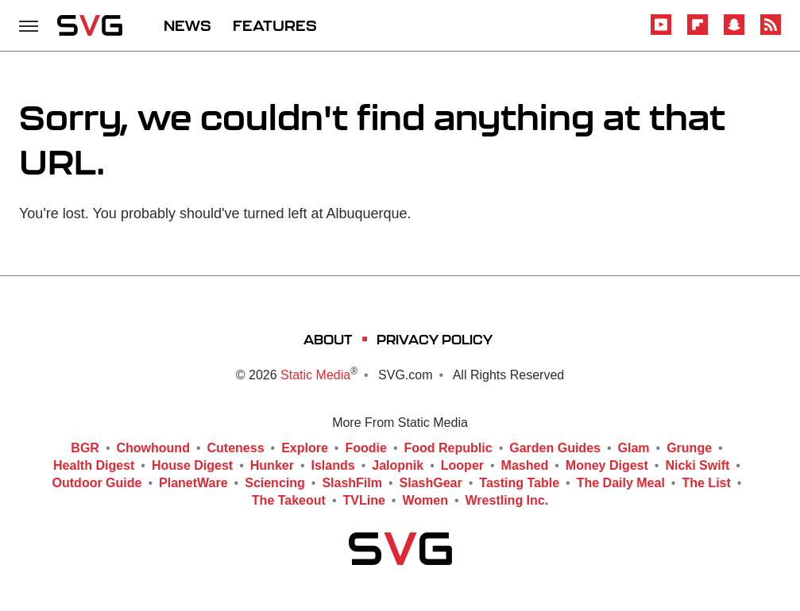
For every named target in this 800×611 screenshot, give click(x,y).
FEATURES (275, 25)
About (327, 339)
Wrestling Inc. (507, 500)
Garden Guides (555, 448)
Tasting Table (519, 483)
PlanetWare (193, 483)
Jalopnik (397, 465)
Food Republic (448, 448)
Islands (333, 465)
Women (424, 500)
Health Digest (93, 465)
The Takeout (289, 500)
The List (706, 483)
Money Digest (607, 465)
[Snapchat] (734, 32)
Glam (634, 448)
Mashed (525, 465)
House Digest (192, 465)
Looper (462, 465)
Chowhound (153, 448)
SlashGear (431, 483)
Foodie (365, 448)
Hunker (272, 465)
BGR (85, 448)
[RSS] (770, 32)
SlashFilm (352, 483)
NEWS (187, 25)
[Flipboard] (697, 32)
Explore (304, 448)
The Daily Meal (621, 483)
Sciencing (275, 483)
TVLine (364, 500)
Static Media (315, 375)
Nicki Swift (697, 465)
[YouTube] (661, 32)
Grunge (689, 448)
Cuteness (236, 448)
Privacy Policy (435, 339)
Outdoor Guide (97, 483)
